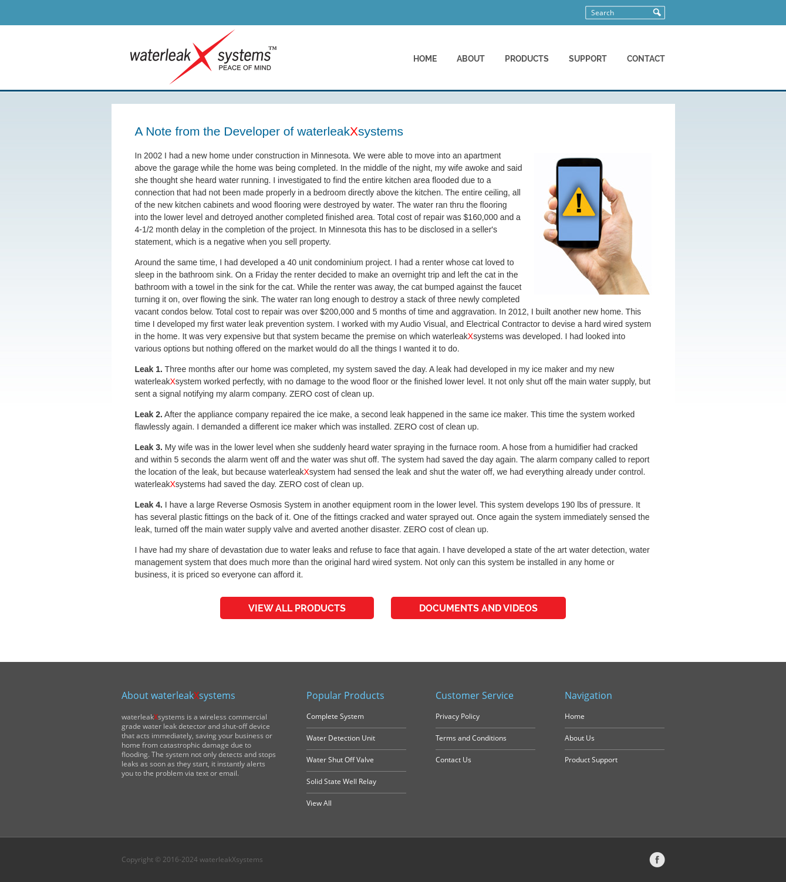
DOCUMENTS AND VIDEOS (478, 608)
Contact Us (453, 760)
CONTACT (646, 58)
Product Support (591, 760)
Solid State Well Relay (341, 781)
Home (575, 716)
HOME (425, 58)
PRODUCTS (527, 58)
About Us (580, 738)
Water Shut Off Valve (340, 760)
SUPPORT (588, 58)
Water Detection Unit (340, 738)
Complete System (335, 716)
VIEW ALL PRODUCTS (297, 608)
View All (319, 803)
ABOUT (471, 58)
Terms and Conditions (471, 738)
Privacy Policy (458, 716)
